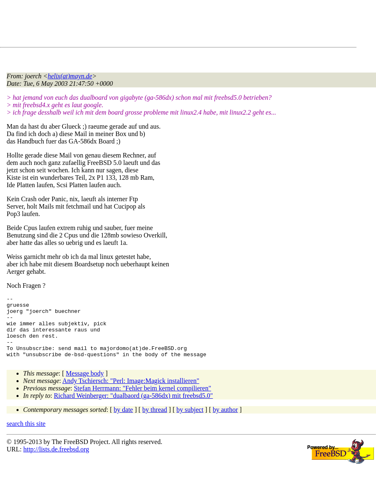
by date (123, 421)
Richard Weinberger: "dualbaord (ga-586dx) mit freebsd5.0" (133, 407)
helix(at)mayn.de (69, 76)
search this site (26, 435)
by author (225, 421)
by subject (190, 421)
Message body (85, 385)
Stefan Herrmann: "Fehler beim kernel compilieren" (142, 400)
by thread (154, 421)
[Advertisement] (157, 25)
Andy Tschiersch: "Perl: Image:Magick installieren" (130, 393)
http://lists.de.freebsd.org (56, 461)
